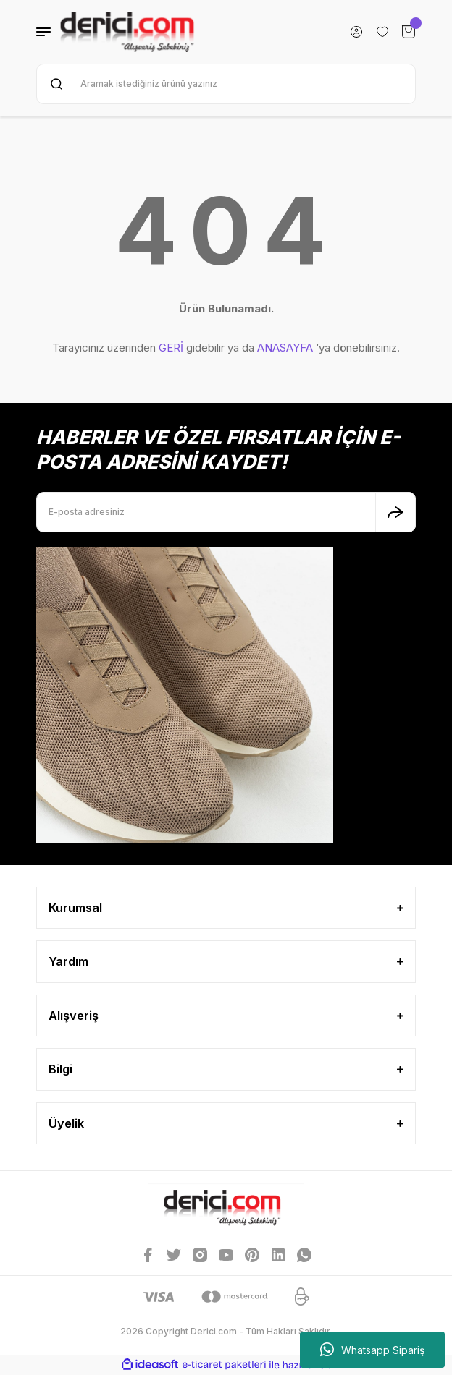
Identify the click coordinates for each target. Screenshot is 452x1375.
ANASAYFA (285, 347)
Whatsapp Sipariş (372, 1350)
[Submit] (395, 512)
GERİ (171, 347)
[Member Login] (356, 31)
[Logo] (127, 32)
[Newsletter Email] (226, 512)
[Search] (226, 84)
